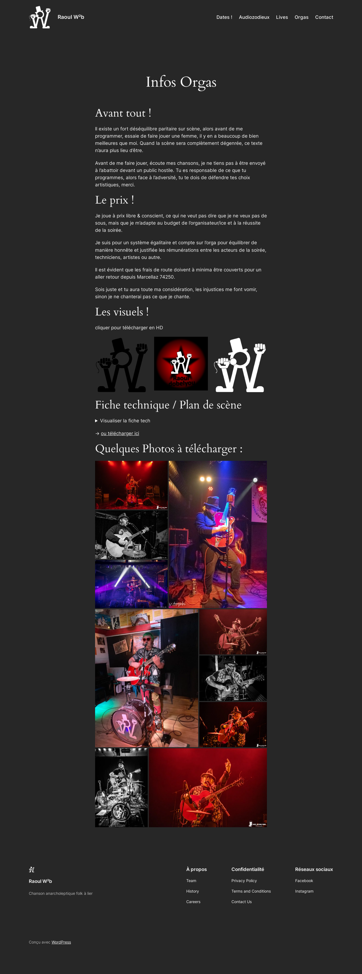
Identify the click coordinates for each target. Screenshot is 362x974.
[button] (131, 485)
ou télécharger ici (120, 433)
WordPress (61, 942)
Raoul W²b (71, 17)
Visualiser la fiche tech (125, 420)
